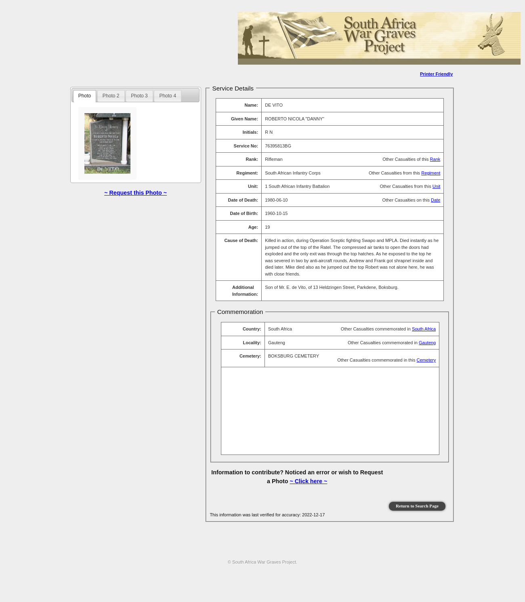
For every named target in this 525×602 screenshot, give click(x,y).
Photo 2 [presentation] (111, 96)
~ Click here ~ (308, 481)
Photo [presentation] (84, 96)
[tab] (85, 96)
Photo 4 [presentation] (167, 96)
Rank (435, 159)
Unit (437, 186)
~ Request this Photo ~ (135, 192)
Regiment (430, 172)
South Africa (424, 328)
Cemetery (426, 360)
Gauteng (427, 342)
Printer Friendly (436, 74)
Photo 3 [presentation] (139, 96)
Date (435, 200)
